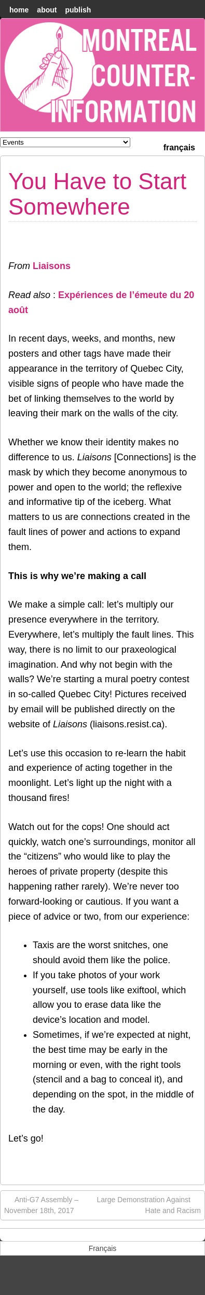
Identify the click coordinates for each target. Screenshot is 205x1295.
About (47, 10)
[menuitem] (179, 146)
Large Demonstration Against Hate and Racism (149, 1204)
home (19, 10)
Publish (78, 10)
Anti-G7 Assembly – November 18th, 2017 (41, 1204)
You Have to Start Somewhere (97, 193)
